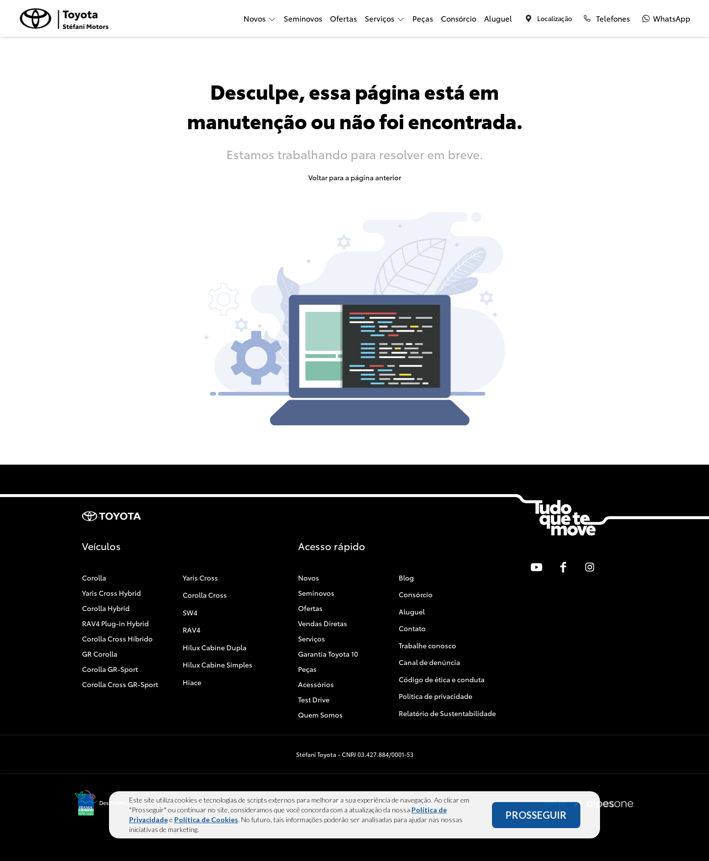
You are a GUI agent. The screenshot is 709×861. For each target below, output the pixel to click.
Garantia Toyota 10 (328, 654)
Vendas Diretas (322, 623)
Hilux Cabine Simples (217, 664)
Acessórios (316, 684)
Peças (422, 18)
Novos (308, 578)
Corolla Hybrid (106, 608)
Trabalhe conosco (427, 645)
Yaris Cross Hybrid (111, 593)
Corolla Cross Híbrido (117, 638)
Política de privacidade (435, 696)
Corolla (94, 578)
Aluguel (498, 18)
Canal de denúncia (429, 662)
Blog (406, 578)
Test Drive (313, 699)
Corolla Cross (205, 595)
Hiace (192, 682)
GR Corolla (99, 654)
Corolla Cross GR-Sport (120, 684)
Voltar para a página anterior (354, 177)
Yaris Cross (200, 578)
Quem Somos (320, 715)
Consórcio (458, 18)
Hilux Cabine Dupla (214, 647)
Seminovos (303, 18)
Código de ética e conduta (442, 679)
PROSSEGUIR (536, 817)
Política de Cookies (206, 821)
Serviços (311, 638)
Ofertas (343, 18)
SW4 (190, 612)
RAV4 (191, 630)
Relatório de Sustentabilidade (447, 713)
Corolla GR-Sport (110, 669)
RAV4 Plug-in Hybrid (115, 623)
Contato (412, 628)
